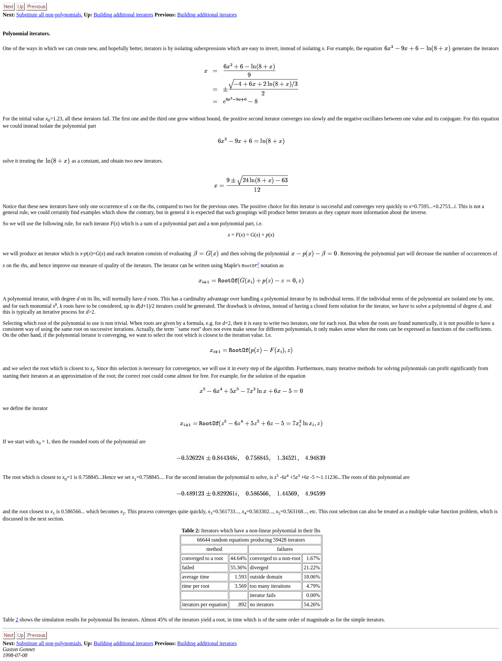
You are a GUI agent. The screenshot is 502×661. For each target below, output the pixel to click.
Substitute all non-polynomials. (49, 14)
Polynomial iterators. (26, 33)
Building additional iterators (123, 14)
